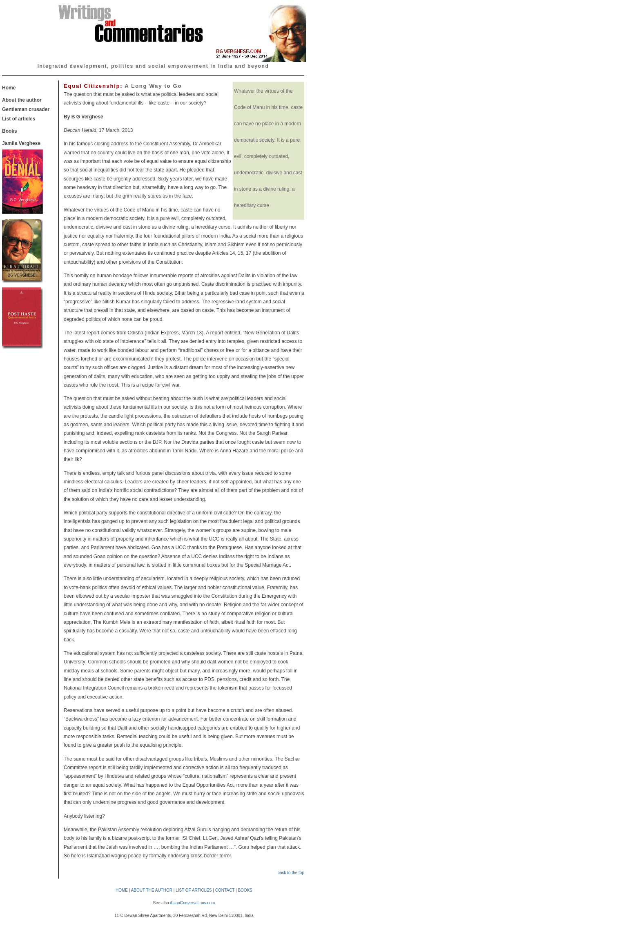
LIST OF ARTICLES (194, 890)
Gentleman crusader (25, 109)
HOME (122, 890)
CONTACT (224, 890)
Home (9, 88)
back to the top (290, 872)
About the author (22, 100)
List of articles (18, 119)
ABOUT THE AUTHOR (151, 890)
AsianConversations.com (192, 903)
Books (9, 131)
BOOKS (245, 890)
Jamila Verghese (21, 143)
